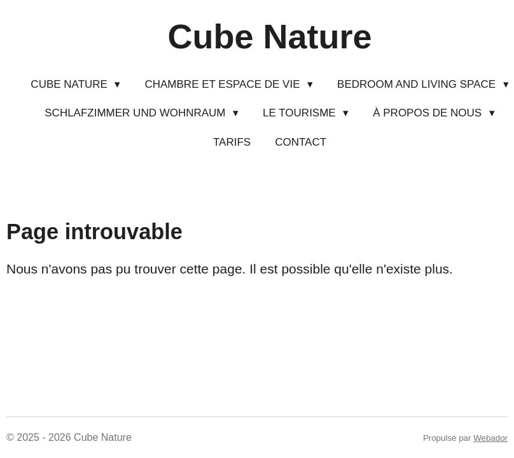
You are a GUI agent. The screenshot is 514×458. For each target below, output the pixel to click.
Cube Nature (269, 36)
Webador (490, 438)
